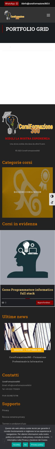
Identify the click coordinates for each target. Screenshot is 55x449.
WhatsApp (11, 3)
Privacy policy (37, 445)
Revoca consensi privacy (13, 417)
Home (5, 46)
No (25, 445)
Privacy (5, 410)
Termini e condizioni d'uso (14, 424)
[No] (51, 436)
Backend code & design (27, 192)
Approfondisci (44, 302)
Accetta (16, 445)
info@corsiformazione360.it (36, 3)
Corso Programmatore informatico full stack (27, 291)
